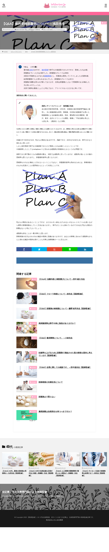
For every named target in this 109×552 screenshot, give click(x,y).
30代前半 (34, 323)
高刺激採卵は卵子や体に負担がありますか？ (57, 323)
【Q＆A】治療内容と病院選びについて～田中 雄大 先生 (62, 279)
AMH (31, 70)
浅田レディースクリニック (57, 29)
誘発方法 (37, 29)
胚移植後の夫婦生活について (51, 382)
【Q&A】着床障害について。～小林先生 (55, 338)
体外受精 (21, 29)
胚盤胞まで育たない (47, 397)
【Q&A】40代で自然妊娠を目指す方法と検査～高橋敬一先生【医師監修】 (41, 473)
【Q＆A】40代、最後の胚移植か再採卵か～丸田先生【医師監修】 (14, 472)
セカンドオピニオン (16, 51)
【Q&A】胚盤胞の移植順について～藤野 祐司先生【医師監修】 (65, 308)
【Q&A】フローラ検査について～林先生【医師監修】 (61, 294)
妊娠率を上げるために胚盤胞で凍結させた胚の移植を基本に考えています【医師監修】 (65, 354)
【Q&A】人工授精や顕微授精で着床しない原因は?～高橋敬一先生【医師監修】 (67, 473)
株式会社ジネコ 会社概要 (54, 520)
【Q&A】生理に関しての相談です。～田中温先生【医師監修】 (65, 367)
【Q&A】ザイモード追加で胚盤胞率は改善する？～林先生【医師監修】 (93, 473)
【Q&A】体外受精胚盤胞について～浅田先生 (43, 51)
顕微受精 (47, 76)
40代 (17, 29)
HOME (6, 51)
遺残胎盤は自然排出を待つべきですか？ (55, 411)
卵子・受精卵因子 (30, 29)
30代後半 (34, 293)
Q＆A (47, 29)
